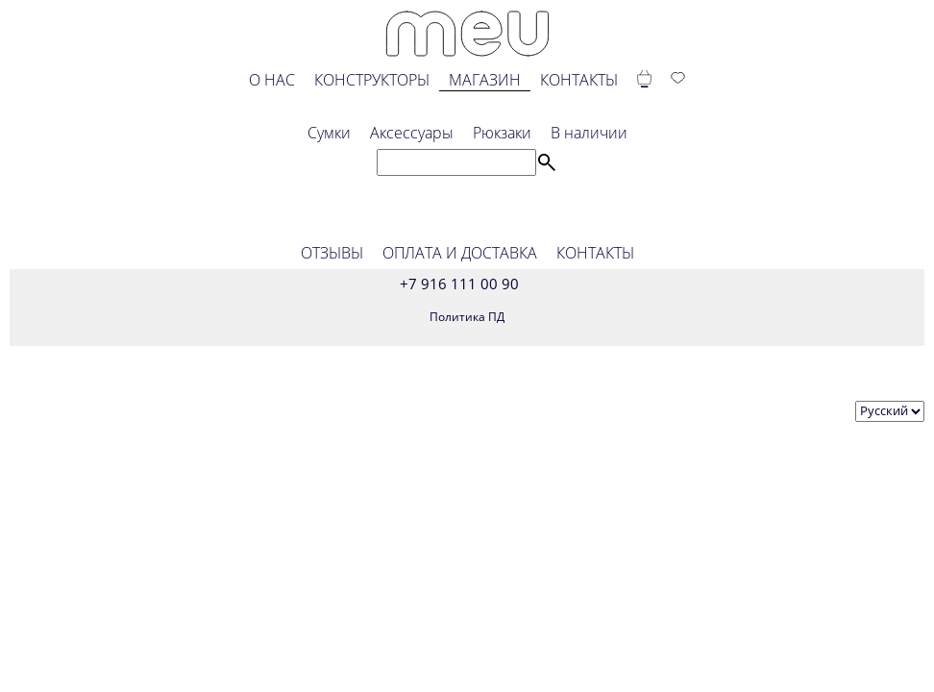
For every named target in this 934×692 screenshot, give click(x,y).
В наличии (589, 132)
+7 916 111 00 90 (459, 283)
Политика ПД (467, 317)
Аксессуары (412, 132)
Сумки (329, 132)
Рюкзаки (502, 132)
